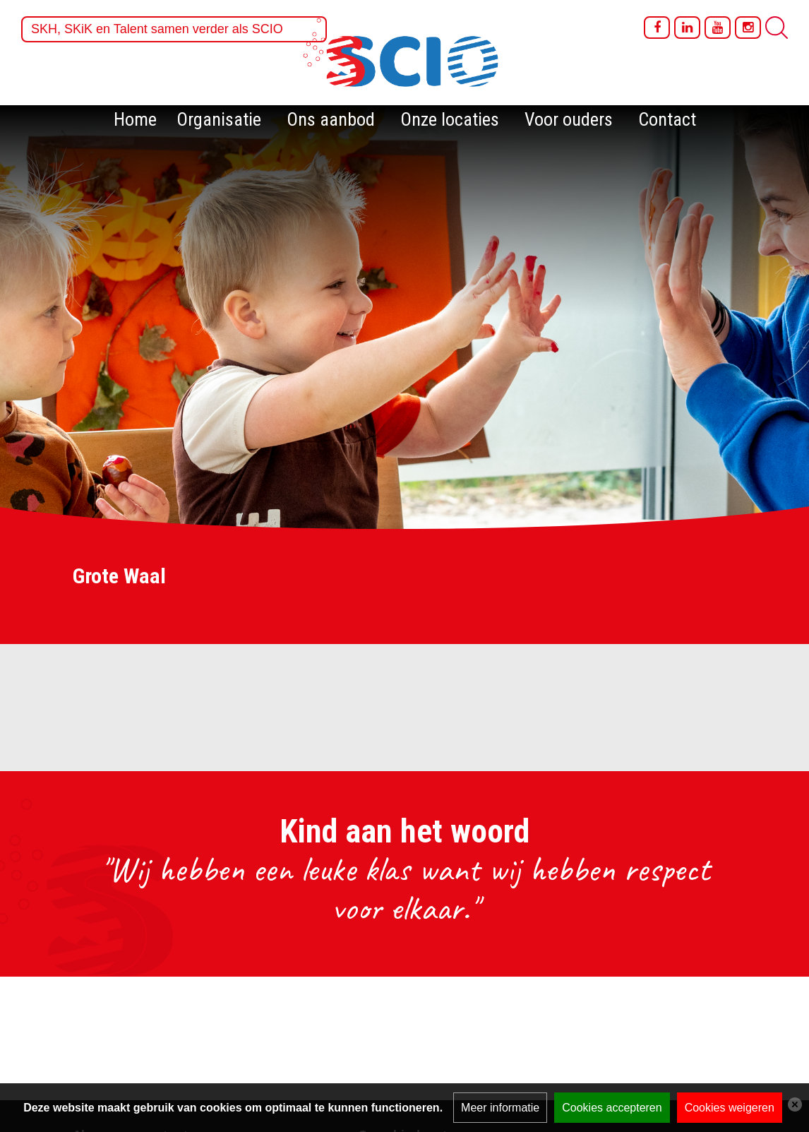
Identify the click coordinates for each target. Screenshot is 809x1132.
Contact (667, 119)
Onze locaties (449, 119)
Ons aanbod (331, 119)
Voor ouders (569, 119)
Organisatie (218, 119)
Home (135, 119)
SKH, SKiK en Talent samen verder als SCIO (157, 29)
